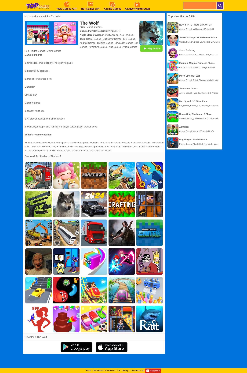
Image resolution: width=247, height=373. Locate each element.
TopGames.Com (138, 370)
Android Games (87, 43)
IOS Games (129, 39)
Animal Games (130, 47)
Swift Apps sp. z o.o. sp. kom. (119, 35)
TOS (118, 370)
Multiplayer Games (112, 39)
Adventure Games (98, 47)
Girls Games (98, 370)
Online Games (54, 51)
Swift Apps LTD (112, 31)
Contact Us (110, 370)
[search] (199, 6)
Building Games (105, 43)
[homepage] (37, 1)
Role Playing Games (35, 51)
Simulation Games (124, 43)
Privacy (125, 370)
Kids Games (115, 47)
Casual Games (93, 39)
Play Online (151, 48)
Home (28, 16)
